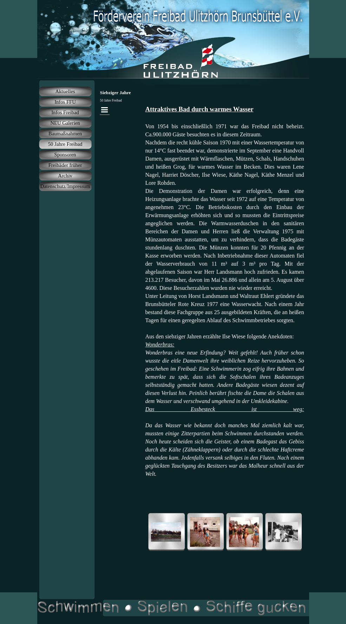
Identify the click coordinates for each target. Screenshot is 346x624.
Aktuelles (65, 91)
